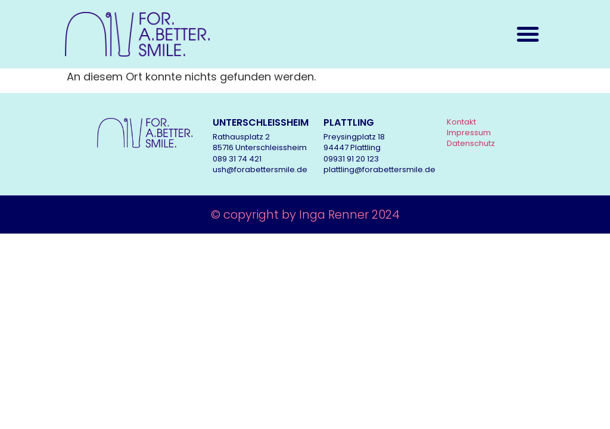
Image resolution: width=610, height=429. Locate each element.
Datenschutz (471, 143)
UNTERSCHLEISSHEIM (261, 122)
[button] (528, 34)
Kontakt (461, 122)
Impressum (469, 132)
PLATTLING (348, 122)
